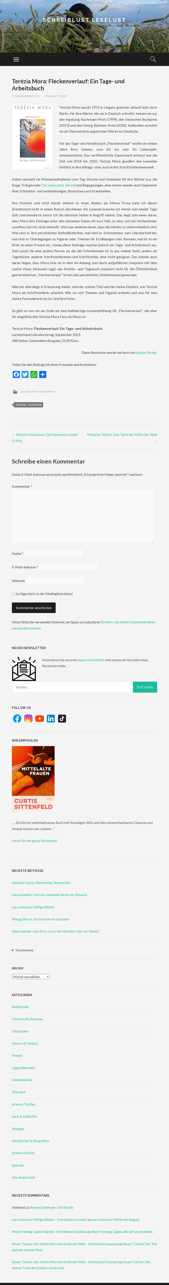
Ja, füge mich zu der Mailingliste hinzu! (42, 593)
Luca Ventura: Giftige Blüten (33, 907)
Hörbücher (20, 1031)
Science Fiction (23, 1153)
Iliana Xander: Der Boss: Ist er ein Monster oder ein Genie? (55, 931)
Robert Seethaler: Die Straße (51, 1207)
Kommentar (22, 486)
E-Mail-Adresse (25, 567)
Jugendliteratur (23, 1068)
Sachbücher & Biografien (38, 391)
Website (18, 581)
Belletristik (20, 1007)
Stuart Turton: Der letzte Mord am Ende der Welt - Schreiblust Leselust (65, 1244)
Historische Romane (27, 1019)
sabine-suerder (29, 404)
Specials (18, 1165)
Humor (17, 1055)
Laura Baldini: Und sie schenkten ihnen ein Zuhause (49, 895)
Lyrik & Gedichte (24, 1116)
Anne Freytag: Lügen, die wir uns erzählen (122, 1231)
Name (17, 553)
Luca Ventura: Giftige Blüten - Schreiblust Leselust (49, 1219)
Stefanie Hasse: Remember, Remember (41, 882)
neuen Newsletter (91, 660)
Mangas (18, 1128)
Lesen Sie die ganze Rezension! (35, 840)
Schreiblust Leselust (84, 20)
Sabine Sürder (146, 352)
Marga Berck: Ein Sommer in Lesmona (40, 919)
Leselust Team (55, 96)
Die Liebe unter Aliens (58, 185)
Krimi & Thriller (23, 1104)
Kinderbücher (22, 1080)
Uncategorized (23, 1177)
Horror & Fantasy (25, 1043)
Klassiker (19, 1092)
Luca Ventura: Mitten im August (115, 1219)
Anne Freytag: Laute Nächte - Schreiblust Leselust (49, 1231)
